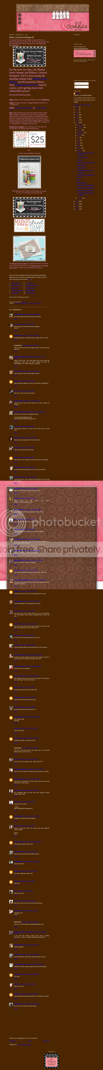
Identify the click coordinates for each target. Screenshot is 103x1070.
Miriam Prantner (19, 509)
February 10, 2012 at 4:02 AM (30, 922)
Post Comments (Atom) (24, 1044)
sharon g (17, 570)
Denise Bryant (18, 717)
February (80, 150)
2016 (77, 112)
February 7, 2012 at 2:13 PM (31, 601)
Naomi (16, 826)
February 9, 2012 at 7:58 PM (30, 910)
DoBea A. (17, 437)
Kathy (16, 426)
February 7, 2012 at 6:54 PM (31, 676)
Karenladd (17, 851)
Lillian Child (17, 944)
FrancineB (17, 974)
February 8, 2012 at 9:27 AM (32, 779)
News (78, 180)
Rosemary (17, 790)
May (78, 143)
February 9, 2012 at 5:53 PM (25, 891)
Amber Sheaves (19, 841)
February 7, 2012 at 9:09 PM (27, 707)
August (79, 135)
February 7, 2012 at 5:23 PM (27, 645)
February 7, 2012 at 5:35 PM (34, 655)
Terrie (16, 391)
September (80, 132)
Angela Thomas (15, 283)
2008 (77, 209)
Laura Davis (14, 288)
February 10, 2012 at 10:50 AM (30, 954)
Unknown (17, 591)
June (78, 140)
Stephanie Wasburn (32, 285)
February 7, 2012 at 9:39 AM (27, 529)
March (79, 148)
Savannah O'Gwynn (20, 964)
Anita (77, 93)
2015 (77, 115)
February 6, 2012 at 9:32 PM (31, 314)
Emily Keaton (18, 550)
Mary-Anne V (18, 676)
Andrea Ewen (15, 293)
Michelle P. (17, 1003)
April (78, 145)
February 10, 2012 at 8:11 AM (30, 944)
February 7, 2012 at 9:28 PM (29, 728)
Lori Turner (17, 759)
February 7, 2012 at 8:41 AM (27, 467)
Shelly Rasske (18, 816)
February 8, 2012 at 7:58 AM (30, 748)
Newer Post (12, 1041)
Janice (16, 881)
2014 (77, 117)
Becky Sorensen (19, 666)
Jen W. (16, 645)
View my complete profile (82, 104)
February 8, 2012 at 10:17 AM (27, 801)
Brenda (16, 467)
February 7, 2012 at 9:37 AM (26, 519)
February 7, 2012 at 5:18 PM (26, 635)
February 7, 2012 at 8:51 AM (29, 488)
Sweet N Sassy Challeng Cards (86, 188)
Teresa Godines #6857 (21, 580)
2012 (77, 122)
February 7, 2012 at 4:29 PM (29, 624)
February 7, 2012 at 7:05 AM (26, 426)
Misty (15, 457)
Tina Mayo (17, 954)
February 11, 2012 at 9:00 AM (29, 974)
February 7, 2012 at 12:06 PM (34, 560)
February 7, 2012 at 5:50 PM (33, 666)
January (79, 198)
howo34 (16, 697)
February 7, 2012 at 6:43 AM (36, 412)
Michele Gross (30, 293)
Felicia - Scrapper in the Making (23, 932)
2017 (77, 109)
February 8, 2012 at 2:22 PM (27, 826)
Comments (79, 87)
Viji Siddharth (18, 314)
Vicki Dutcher (18, 601)
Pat (15, 891)
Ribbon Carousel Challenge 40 (85, 175)
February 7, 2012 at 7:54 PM (26, 687)
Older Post (46, 1041)
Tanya (16, 635)
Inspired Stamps (81, 165)
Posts (77, 83)
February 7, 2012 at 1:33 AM (27, 324)
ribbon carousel (35, 303)
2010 (77, 204)
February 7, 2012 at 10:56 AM (31, 539)
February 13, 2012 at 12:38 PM (30, 1003)
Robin (16, 381)
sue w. (16, 324)
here (29, 279)
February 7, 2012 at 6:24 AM (32, 400)
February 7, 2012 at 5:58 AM (26, 381)
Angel (16, 447)
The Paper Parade (19, 655)
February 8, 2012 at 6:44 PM (29, 851)
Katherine (17, 477)
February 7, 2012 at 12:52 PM (36, 580)
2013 (77, 120)
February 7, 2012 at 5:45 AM (31, 371)
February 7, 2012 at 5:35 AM (30, 345)
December (80, 124)
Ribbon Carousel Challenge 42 (85, 162)
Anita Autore (29, 283)
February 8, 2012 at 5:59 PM (32, 841)
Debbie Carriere (15, 285)
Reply (15, 319)
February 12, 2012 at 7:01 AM (26, 984)
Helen (16, 984)
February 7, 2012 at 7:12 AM (26, 447)
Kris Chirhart (18, 371)
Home (29, 1041)
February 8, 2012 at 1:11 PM (31, 816)
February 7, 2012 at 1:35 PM (29, 591)
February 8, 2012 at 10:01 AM (29, 790)
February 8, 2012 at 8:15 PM (31, 861)
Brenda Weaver (30, 290)
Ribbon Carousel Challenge (19, 263)
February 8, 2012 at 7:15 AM (30, 738)
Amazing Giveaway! (82, 157)
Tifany (16, 801)
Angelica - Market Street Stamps (24, 356)
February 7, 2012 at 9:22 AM (33, 509)
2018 (77, 107)
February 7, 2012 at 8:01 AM (26, 457)
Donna (16, 529)
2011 (77, 201)
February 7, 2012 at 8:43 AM (29, 477)
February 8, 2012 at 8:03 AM (30, 759)
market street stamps (21, 303)
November (80, 127)
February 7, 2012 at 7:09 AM (28, 437)
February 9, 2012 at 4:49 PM (27, 881)
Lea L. (16, 519)
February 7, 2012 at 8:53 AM (28, 498)
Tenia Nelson (18, 861)
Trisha (16, 611)
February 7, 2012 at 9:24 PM (31, 717)
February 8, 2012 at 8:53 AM (35, 769)
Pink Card (79, 177)
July (78, 137)
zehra (16, 687)
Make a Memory (36, 265)
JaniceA (16, 498)
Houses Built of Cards (21, 412)
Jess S (16, 707)
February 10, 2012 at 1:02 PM (35, 964)
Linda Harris (18, 738)
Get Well (79, 160)
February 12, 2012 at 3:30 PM (29, 994)
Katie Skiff (17, 488)
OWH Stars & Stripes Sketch (85, 190)
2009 (77, 206)
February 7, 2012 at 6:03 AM (26, 391)
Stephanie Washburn (20, 769)
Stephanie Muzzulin (17, 290)
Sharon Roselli (18, 400)
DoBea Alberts (30, 288)
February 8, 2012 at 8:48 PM (29, 871)
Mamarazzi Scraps (19, 560)
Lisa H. (16, 900)
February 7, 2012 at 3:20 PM (27, 611)
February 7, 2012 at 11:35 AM (31, 550)
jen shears (17, 728)
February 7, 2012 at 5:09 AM (31, 335)
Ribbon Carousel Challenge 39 (21, 37)
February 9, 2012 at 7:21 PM (27, 900)
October (79, 130)
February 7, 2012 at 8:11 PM (28, 697)
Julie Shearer (18, 335)
